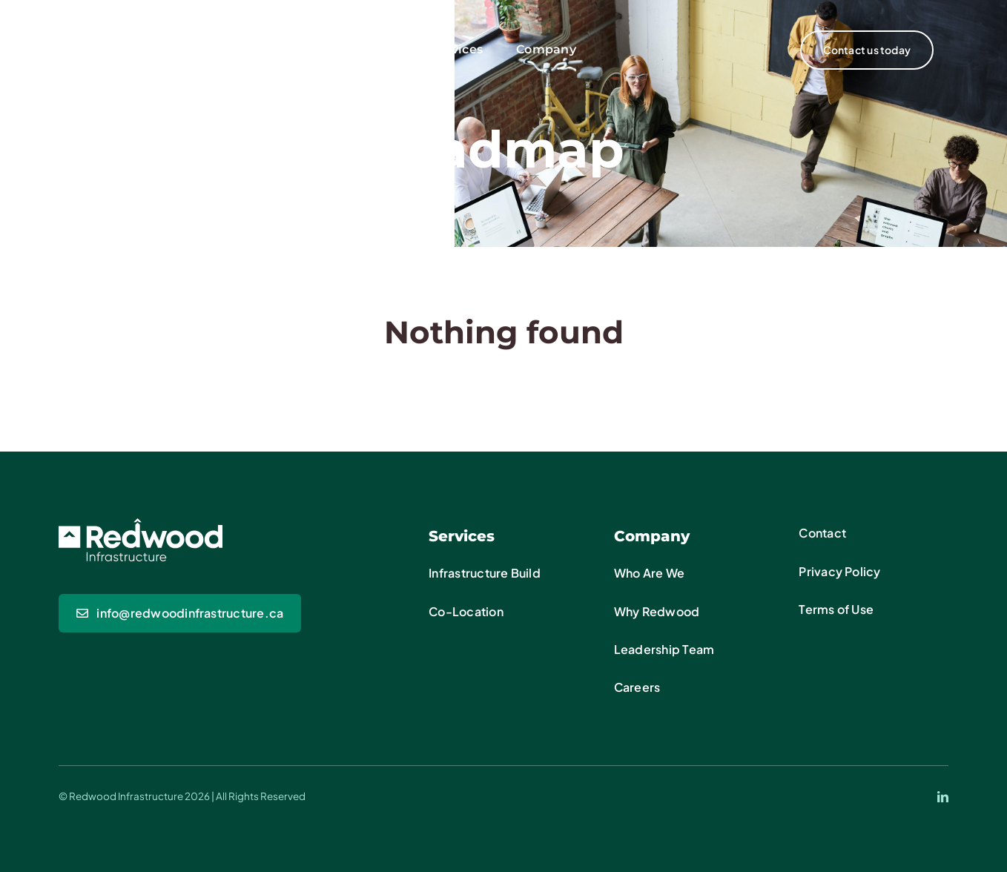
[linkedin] (942, 796)
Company (652, 536)
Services (462, 536)
